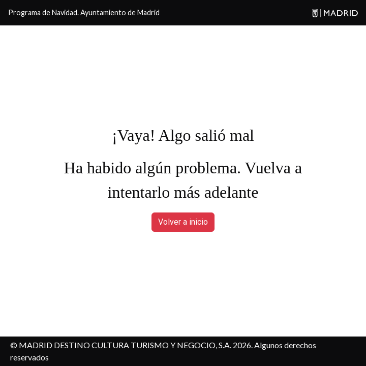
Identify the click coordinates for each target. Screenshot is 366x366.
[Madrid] (333, 13)
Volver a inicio (183, 222)
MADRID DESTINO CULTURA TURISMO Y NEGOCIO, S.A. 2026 (135, 345)
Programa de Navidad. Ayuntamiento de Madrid (84, 13)
